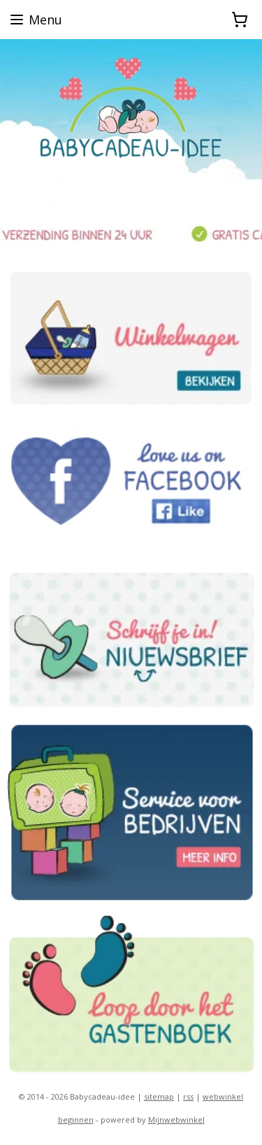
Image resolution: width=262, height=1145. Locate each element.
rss (188, 1096)
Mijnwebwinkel (176, 1119)
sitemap (159, 1096)
